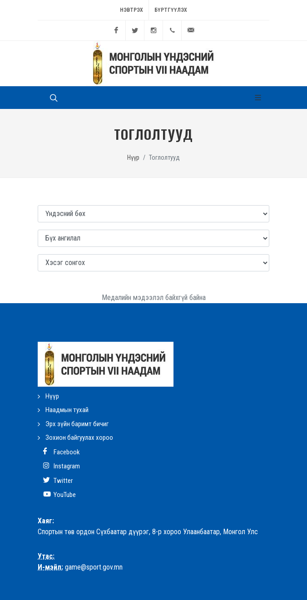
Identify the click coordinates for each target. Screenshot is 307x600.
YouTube (59, 494)
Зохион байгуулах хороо (79, 437)
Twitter (58, 480)
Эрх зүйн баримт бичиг (77, 424)
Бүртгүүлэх (170, 10)
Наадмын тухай (67, 410)
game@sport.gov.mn (94, 567)
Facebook (61, 452)
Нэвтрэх (131, 10)
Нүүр (133, 158)
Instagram (61, 466)
